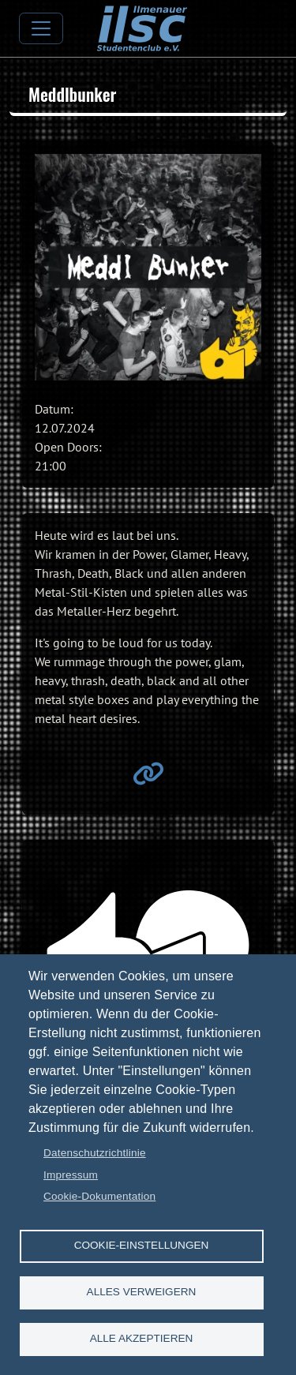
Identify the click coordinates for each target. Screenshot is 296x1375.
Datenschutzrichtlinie (94, 1153)
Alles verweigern (142, 1292)
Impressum (70, 1175)
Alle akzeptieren (141, 1338)
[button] (148, 267)
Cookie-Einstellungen (141, 1245)
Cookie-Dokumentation (99, 1196)
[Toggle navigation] (41, 28)
